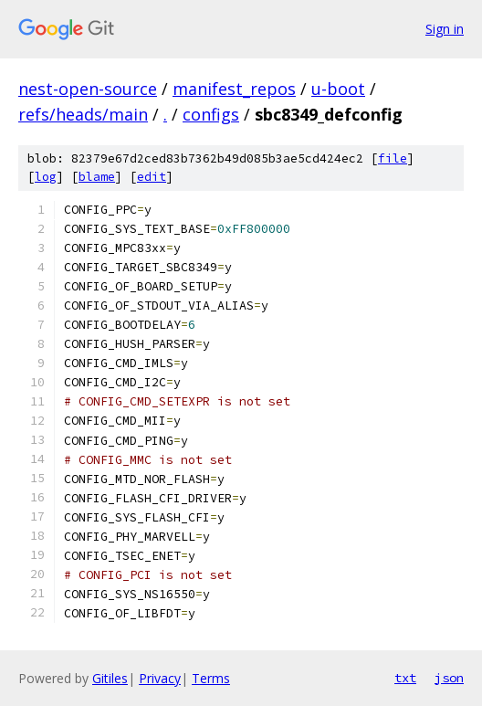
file (392, 158)
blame (97, 176)
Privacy (160, 678)
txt (405, 677)
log (46, 176)
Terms (211, 678)
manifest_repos (234, 89)
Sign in (444, 28)
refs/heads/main (83, 114)
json (449, 677)
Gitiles (110, 678)
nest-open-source (87, 89)
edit (151, 176)
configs (211, 114)
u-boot (338, 89)
